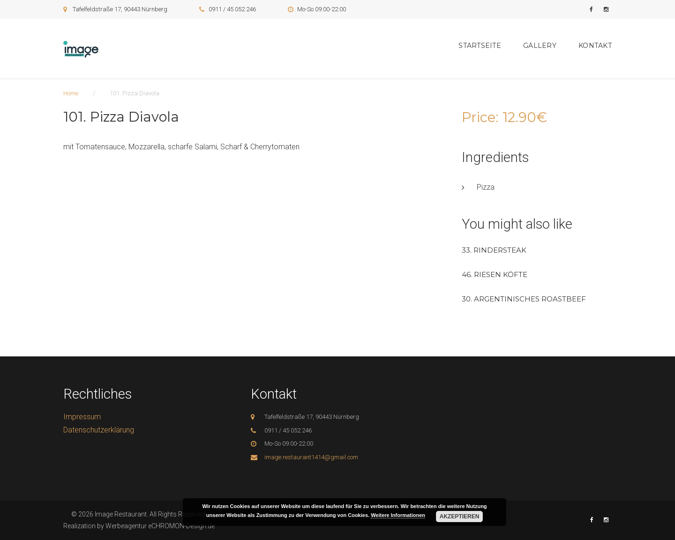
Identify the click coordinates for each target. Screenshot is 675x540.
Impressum (82, 416)
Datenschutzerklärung (98, 429)
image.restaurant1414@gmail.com (311, 457)
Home (70, 93)
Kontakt (595, 45)
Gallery (539, 45)
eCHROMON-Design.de (181, 526)
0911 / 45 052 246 (232, 9)
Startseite (479, 45)
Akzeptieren (460, 516)
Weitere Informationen (398, 515)
